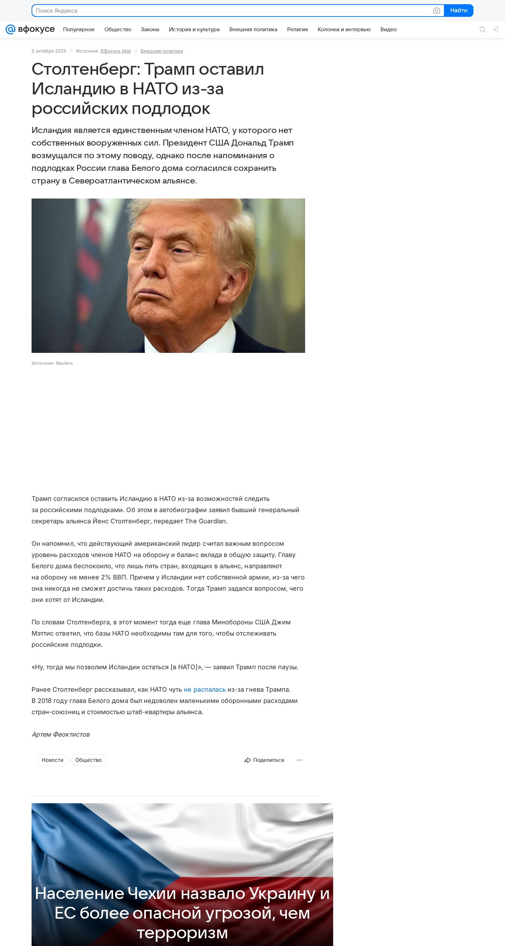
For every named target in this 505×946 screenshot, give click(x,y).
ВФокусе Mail (116, 51)
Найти (458, 11)
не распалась (205, 689)
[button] (168, 276)
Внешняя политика (162, 51)
